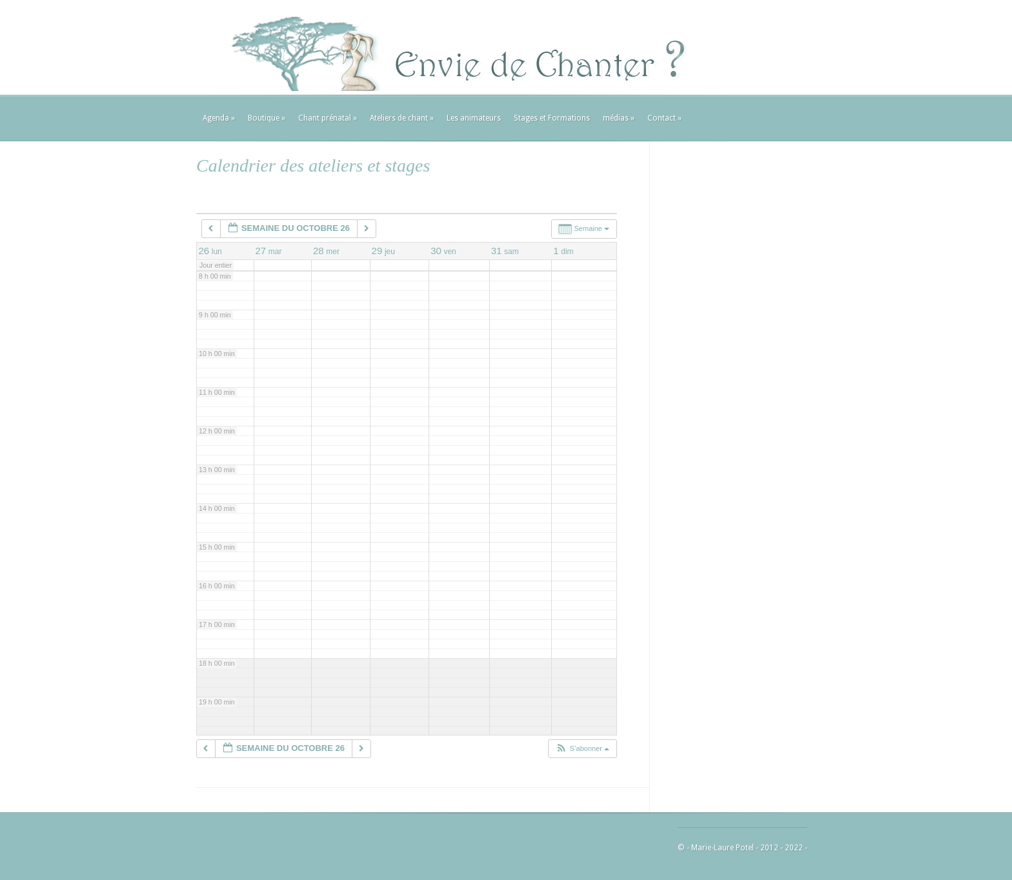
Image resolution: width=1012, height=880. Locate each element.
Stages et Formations (552, 118)
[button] (582, 748)
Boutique (266, 118)
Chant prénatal (327, 118)
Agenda (219, 118)
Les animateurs (474, 118)
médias (618, 118)
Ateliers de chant (402, 118)
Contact (664, 118)
